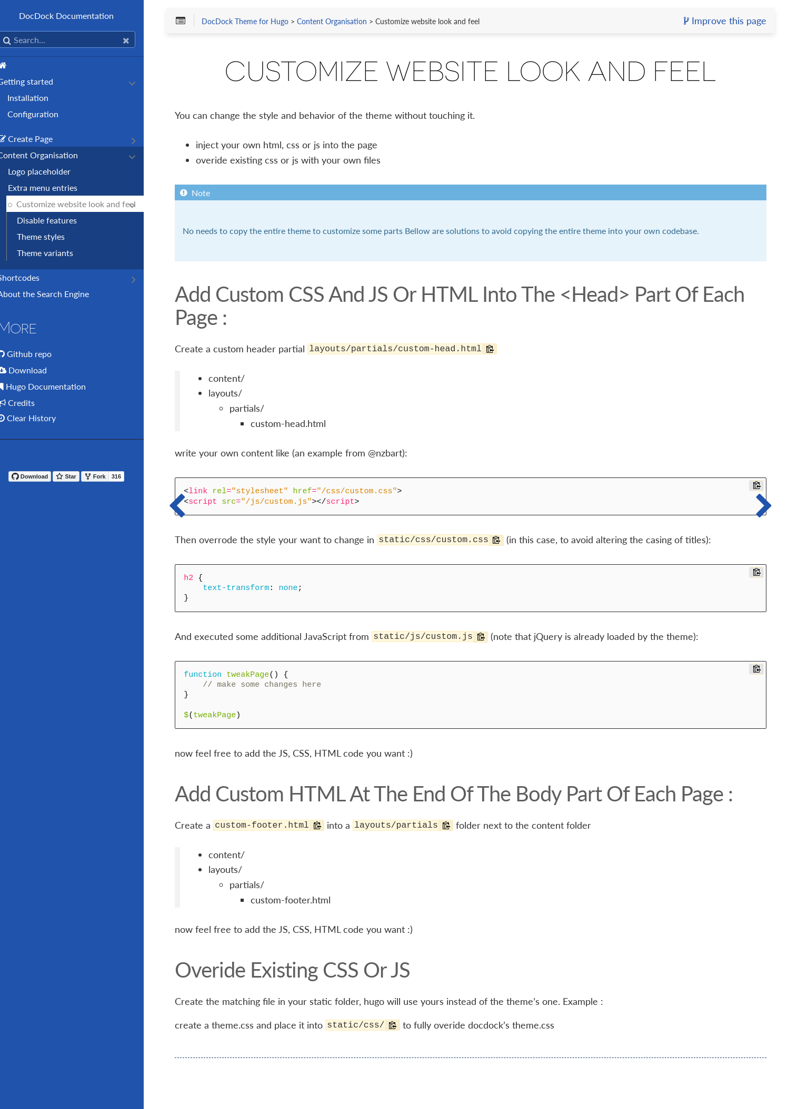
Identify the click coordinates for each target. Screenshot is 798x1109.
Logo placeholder (50, 171)
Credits (32, 403)
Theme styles (52, 236)
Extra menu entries (53, 187)
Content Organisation (48, 155)
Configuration (43, 114)
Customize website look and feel (87, 204)
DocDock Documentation (79, 16)
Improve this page (723, 21)
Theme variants (56, 253)
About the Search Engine (54, 294)
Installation (38, 98)
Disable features (58, 220)
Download (38, 370)
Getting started (36, 81)
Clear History (37, 418)
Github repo (40, 354)
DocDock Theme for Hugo (261, 22)
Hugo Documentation (57, 386)
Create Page (36, 139)
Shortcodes (29, 277)
